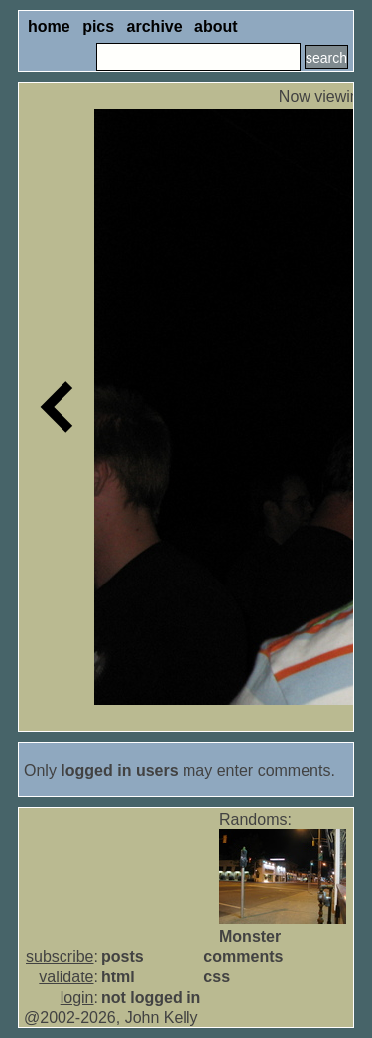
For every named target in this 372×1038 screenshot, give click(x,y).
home (49, 26)
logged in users (119, 770)
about (216, 26)
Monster (250, 936)
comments (243, 956)
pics (98, 26)
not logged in (150, 997)
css (216, 977)
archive (155, 26)
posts (122, 956)
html (118, 977)
